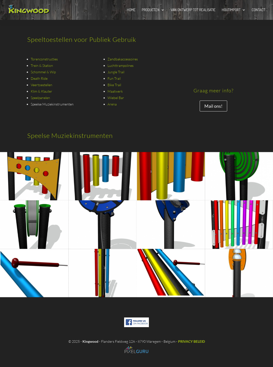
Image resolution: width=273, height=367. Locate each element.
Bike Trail (114, 85)
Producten (151, 10)
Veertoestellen (41, 85)
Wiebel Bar (116, 98)
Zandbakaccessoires (123, 59)
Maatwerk (115, 91)
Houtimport (231, 10)
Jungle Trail (116, 72)
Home (131, 10)
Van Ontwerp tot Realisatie (193, 10)
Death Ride (39, 78)
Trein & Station (42, 65)
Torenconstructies (44, 59)
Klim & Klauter (41, 91)
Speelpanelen (40, 98)
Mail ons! (213, 106)
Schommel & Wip (43, 72)
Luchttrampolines (121, 65)
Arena (112, 104)
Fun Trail (114, 78)
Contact (258, 10)
